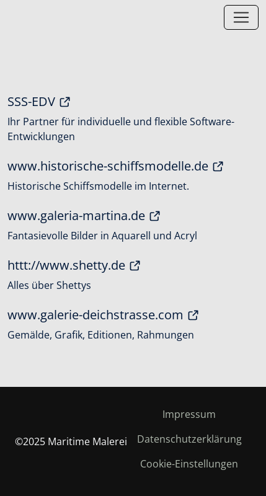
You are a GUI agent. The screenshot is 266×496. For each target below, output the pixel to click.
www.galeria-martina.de (84, 215)
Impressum (189, 414)
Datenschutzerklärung (189, 439)
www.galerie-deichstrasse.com (103, 315)
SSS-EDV (39, 101)
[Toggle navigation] (241, 17)
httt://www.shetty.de (74, 265)
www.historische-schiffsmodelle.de (115, 166)
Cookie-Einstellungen (189, 464)
